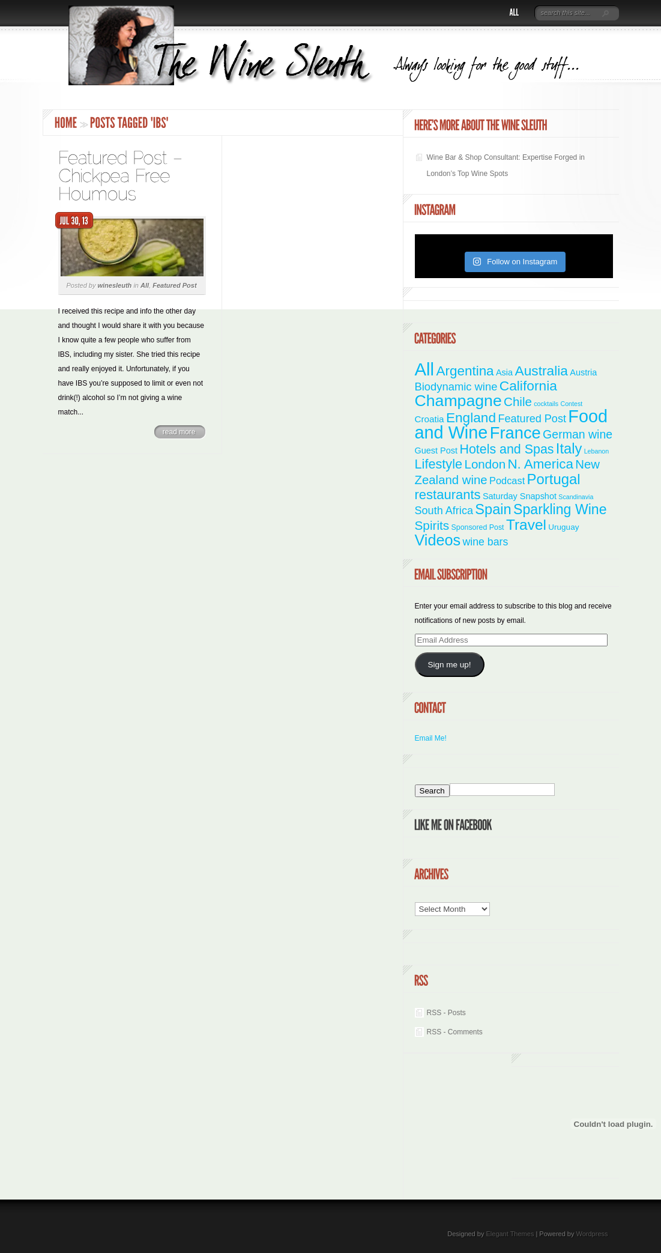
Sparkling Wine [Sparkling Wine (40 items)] (560, 509)
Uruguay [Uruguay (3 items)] (563, 527)
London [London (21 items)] (485, 464)
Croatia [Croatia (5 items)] (429, 419)
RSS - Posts (446, 1013)
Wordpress (592, 1233)
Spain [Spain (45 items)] (493, 509)
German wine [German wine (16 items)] (577, 434)
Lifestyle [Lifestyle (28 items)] (439, 464)
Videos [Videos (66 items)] (438, 540)
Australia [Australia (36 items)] (541, 370)
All (144, 285)
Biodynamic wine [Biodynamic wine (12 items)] (456, 386)
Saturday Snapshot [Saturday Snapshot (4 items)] (520, 496)
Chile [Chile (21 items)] (518, 401)
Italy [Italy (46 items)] (569, 449)
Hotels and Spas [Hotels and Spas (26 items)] (506, 449)
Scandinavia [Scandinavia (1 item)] (575, 496)
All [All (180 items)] (425, 369)
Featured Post (174, 285)
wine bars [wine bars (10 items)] (486, 542)
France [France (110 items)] (515, 432)
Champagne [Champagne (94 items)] (458, 401)
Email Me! (431, 738)
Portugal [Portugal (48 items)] (554, 479)
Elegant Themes (510, 1233)
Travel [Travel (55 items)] (526, 525)
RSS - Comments (455, 1032)
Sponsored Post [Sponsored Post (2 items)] (477, 527)
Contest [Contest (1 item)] (572, 403)
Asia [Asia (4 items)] (504, 372)
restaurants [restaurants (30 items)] (448, 494)
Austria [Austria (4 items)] (583, 372)
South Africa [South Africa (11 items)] (444, 511)
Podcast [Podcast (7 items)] (507, 480)
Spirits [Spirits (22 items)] (432, 525)
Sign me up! (449, 664)
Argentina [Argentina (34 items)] (464, 370)
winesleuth (114, 285)
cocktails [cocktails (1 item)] (546, 403)
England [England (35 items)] (471, 417)
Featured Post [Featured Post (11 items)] (532, 419)
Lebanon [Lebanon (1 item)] (596, 451)
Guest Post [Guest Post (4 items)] (436, 450)
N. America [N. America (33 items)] (540, 464)
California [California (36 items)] (528, 385)
